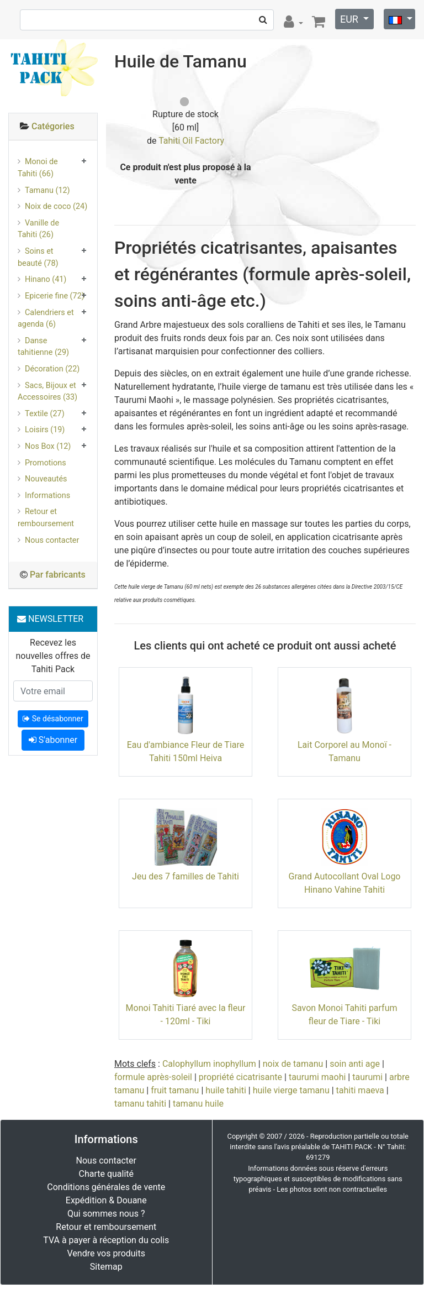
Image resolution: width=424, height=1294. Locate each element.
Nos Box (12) (48, 446)
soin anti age (355, 1064)
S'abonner (53, 740)
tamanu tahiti (140, 1103)
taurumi (367, 1077)
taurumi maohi (317, 1077)
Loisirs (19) (45, 429)
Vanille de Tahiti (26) (38, 229)
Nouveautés (46, 479)
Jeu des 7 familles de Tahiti (185, 876)
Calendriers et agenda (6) (46, 318)
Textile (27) (45, 413)
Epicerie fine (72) (54, 296)
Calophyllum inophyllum (209, 1064)
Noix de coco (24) (56, 206)
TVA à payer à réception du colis (106, 1240)
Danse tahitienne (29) (43, 347)
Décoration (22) (52, 369)
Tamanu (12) (47, 190)
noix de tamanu (293, 1064)
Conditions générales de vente (106, 1187)
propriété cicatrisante (240, 1077)
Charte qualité (106, 1174)
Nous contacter (52, 540)
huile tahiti (225, 1090)
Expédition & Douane (106, 1200)
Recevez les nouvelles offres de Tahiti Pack (52, 655)
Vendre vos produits (106, 1253)
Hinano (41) (45, 279)
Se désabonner (53, 718)
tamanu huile (198, 1103)
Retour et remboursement (46, 517)
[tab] (53, 126)
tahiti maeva (360, 1090)
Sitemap (106, 1266)
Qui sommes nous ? (106, 1213)
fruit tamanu (175, 1090)
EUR (350, 19)
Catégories (53, 126)
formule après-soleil (153, 1077)
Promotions (45, 463)
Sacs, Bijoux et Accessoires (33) (47, 391)
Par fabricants (58, 574)
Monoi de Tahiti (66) (38, 168)
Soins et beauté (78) (38, 257)
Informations (47, 495)
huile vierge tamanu (291, 1090)
